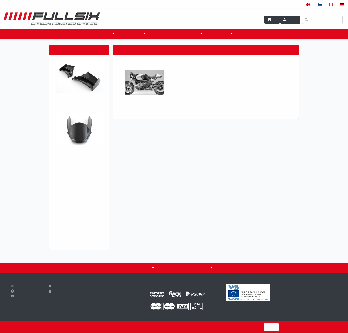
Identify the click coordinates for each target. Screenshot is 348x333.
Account (290, 19)
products (103, 34)
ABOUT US (143, 267)
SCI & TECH (192, 34)
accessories (132, 34)
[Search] (322, 20)
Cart (272, 19)
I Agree (271, 327)
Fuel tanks (200, 267)
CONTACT (246, 34)
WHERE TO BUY (164, 34)
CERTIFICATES (172, 267)
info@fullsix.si (92, 301)
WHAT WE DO (220, 34)
